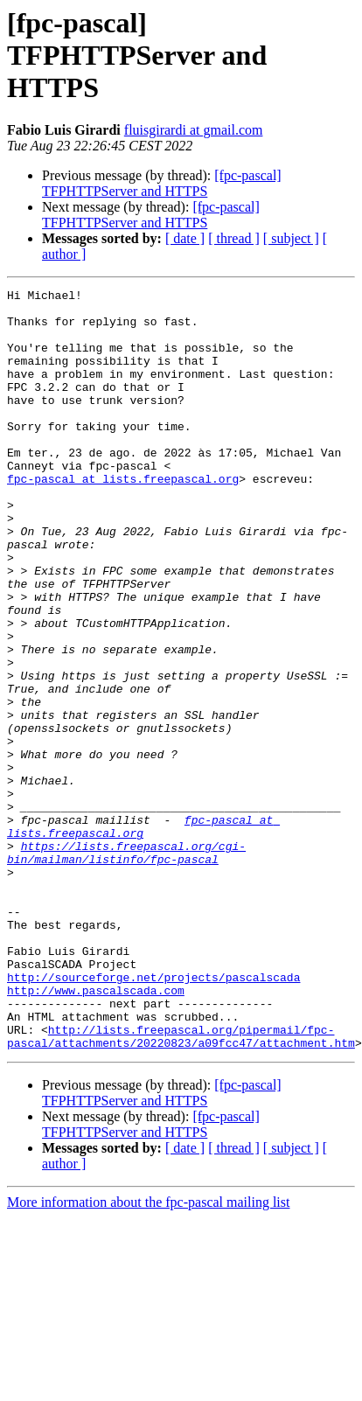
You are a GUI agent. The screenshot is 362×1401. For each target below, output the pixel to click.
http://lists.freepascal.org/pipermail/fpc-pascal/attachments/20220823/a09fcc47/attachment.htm (181, 1186)
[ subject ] (291, 238)
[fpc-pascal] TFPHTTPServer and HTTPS (162, 183)
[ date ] (185, 238)
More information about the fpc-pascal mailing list (148, 1354)
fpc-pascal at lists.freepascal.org (123, 518)
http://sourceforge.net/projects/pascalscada (153, 1116)
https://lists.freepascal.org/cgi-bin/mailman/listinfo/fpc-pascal (126, 966)
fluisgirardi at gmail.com (193, 129)
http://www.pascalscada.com (95, 1132)
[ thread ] (234, 238)
